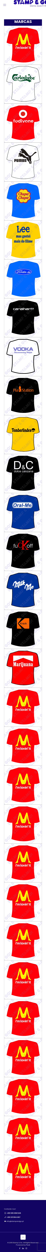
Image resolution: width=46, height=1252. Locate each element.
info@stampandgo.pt (15, 1221)
